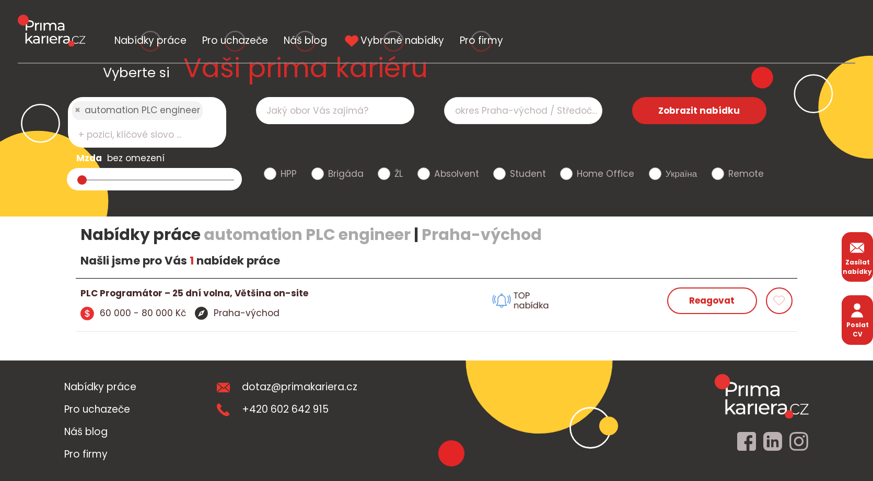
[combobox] (147, 122)
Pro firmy (791, 20)
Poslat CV (857, 319)
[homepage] (762, 396)
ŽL (398, 173)
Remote (746, 173)
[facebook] (746, 442)
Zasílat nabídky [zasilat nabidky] (857, 257)
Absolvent (456, 173)
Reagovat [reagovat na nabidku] (712, 300)
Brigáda (346, 173)
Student (528, 173)
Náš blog (477, 20)
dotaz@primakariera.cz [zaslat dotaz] (287, 387)
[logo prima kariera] (51, 20)
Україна (681, 173)
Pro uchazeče (338, 20)
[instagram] (799, 442)
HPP (289, 173)
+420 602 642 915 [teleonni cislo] (273, 409)
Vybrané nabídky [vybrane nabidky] (634, 20)
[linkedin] (773, 442)
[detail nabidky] (258, 293)
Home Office (605, 173)
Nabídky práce (185, 20)
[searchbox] (140, 134)
